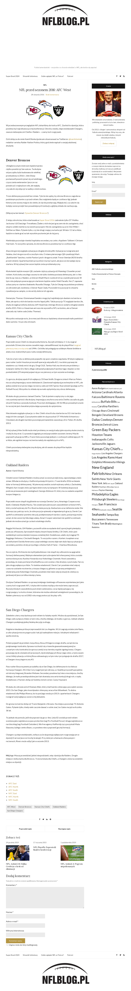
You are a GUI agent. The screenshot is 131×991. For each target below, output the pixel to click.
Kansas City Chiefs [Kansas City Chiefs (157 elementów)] (106, 449)
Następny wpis (64, 829)
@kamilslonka (75, 139)
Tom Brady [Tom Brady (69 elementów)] (105, 523)
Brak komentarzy (52, 94)
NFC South (13, 800)
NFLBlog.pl (100, 348)
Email (94, 191)
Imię (93, 182)
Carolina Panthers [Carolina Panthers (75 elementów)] (108, 406)
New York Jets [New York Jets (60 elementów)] (99, 483)
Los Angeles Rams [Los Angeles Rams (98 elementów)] (103, 457)
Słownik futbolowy (30, 76)
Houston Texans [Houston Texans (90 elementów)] (102, 434)
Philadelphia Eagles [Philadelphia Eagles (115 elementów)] (105, 494)
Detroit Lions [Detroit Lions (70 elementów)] (110, 424)
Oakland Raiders (59, 807)
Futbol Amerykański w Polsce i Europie (106, 274)
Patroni (70, 76)
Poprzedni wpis (25, 829)
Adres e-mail (12, 921)
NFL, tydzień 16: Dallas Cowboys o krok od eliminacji (16, 866)
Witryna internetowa (15, 930)
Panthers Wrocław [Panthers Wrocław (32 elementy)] (106, 487)
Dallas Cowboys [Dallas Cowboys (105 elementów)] (102, 419)
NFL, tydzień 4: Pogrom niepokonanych (72, 865)
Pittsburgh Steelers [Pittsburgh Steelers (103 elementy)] (104, 499)
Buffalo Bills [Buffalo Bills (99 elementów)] (109, 401)
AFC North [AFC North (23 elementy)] (109, 388)
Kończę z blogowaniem (113, 310)
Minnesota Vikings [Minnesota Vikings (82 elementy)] (113, 462)
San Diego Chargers (15, 811)
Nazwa (9, 912)
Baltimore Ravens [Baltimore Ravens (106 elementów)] (113, 397)
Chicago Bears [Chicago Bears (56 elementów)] (99, 410)
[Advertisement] (65, 46)
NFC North (13, 796)
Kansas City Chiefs (42, 807)
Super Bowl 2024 (12, 76)
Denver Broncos (25, 807)
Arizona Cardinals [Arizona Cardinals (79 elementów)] (102, 392)
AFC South (13, 790)
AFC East (12, 783)
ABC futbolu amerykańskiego (102, 269)
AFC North (13, 786)
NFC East (12, 793)
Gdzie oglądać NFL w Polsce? (52, 76)
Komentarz (11, 885)
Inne (93, 279)
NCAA (94, 284)
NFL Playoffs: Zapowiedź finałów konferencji (44, 848)
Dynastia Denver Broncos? (36, 213)
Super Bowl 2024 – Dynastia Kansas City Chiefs (112, 322)
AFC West (11, 807)
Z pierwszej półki (99, 370)
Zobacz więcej (108, 143)
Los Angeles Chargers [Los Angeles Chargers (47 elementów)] (112, 453)
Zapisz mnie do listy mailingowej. (22, 945)
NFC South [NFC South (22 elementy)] (111, 483)
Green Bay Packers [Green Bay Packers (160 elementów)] (106, 430)
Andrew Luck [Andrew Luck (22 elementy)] (117, 388)
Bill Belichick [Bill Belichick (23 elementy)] (96, 402)
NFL (45, 85)
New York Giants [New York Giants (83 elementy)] (110, 479)
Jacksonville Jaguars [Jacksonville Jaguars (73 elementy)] (103, 443)
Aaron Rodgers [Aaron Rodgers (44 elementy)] (99, 388)
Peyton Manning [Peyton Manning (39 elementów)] (106, 490)
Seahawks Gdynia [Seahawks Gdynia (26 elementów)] (106, 510)
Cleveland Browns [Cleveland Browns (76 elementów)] (112, 414)
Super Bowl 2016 (47, 220)
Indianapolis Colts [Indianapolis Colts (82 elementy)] (103, 439)
